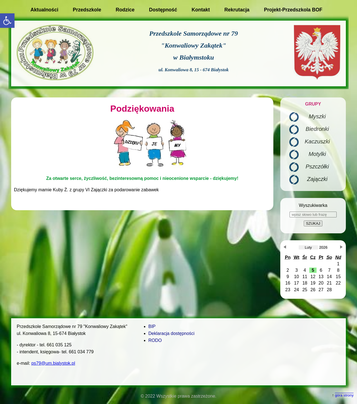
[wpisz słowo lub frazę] (313, 214)
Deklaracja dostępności (171, 333)
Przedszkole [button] (87, 10)
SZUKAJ (313, 223)
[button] (7, 20)
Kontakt (201, 10)
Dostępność (163, 10)
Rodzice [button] (125, 10)
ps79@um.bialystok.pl (53, 363)
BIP (152, 326)
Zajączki (317, 179)
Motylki (317, 154)
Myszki (317, 116)
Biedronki (317, 129)
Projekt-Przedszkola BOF (293, 10)
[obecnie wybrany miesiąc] (308, 247)
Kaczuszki (317, 141)
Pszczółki (317, 166)
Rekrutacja (236, 10)
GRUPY (313, 104)
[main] (142, 153)
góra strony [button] (344, 395)
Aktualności (44, 10)
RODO (155, 340)
